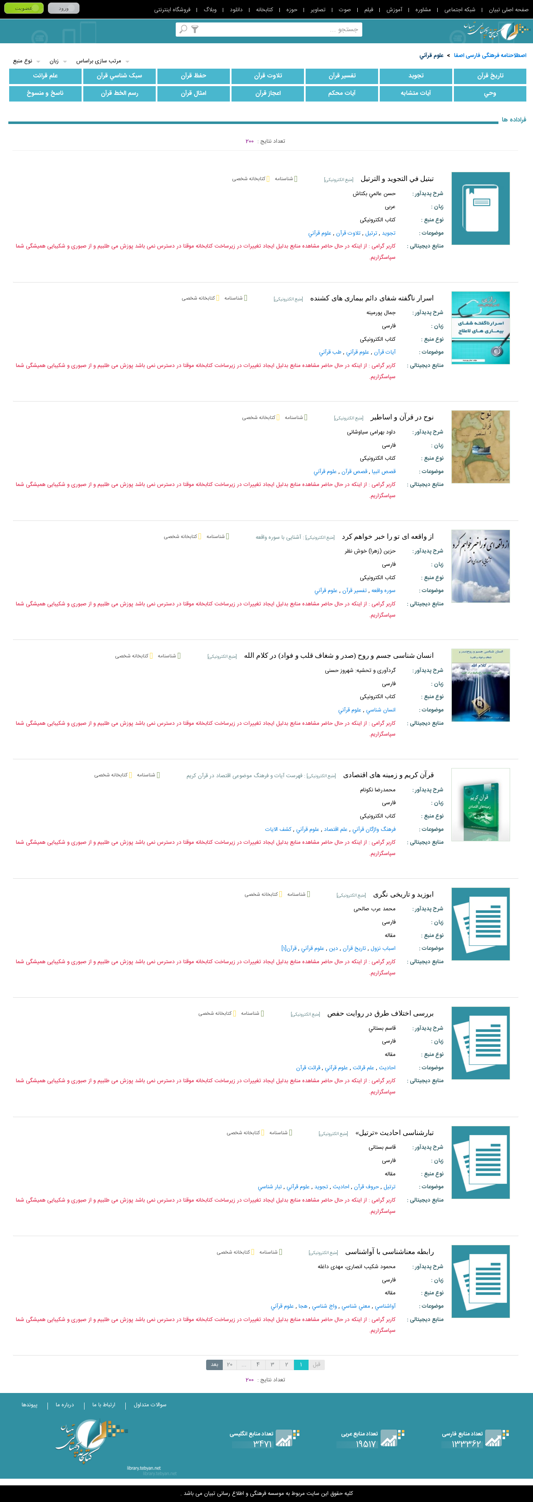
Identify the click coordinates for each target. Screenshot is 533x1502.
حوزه (291, 10)
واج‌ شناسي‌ (324, 1306)
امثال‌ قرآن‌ (193, 94)
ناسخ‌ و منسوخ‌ (45, 94)
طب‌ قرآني (330, 352)
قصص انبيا (384, 471)
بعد (214, 1364)
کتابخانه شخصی (77, 29)
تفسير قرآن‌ (342, 76)
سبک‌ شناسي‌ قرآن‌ (119, 76)
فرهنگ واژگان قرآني (374, 829)
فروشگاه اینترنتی (172, 10)
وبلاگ (210, 10)
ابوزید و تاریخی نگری (403, 894)
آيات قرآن (385, 352)
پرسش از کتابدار (55, 29)
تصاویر (318, 10)
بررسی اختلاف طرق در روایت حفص (380, 1013)
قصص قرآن (354, 471)
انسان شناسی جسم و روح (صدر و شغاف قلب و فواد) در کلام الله (339, 655)
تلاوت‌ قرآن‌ (268, 76)
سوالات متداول (150, 1405)
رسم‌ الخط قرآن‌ (119, 94)
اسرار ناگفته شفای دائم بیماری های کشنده (372, 298)
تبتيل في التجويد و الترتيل (397, 179)
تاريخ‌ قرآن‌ (490, 76)
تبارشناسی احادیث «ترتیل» (394, 1133)
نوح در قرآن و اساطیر (402, 417)
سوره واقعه (383, 590)
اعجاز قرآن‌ (268, 94)
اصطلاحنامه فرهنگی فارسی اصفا (490, 55)
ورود (64, 8)
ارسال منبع (33, 29)
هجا (303, 1306)
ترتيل (390, 1187)
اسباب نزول (383, 948)
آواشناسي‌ (385, 1306)
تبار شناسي (270, 1187)
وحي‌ (490, 94)
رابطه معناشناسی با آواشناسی (389, 1252)
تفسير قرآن (354, 590)
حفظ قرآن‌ (193, 76)
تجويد (415, 76)
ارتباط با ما (103, 1405)
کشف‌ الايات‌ (278, 829)
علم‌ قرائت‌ (45, 76)
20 (229, 1364)
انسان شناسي (381, 710)
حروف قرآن (366, 1187)
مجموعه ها (121, 29)
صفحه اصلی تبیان (509, 10)
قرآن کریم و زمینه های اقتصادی (388, 775)
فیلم (368, 10)
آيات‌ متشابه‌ (416, 94)
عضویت (24, 8)
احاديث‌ (387, 1068)
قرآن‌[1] (288, 948)
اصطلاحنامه (143, 29)
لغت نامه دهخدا (11, 29)
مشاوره (423, 10)
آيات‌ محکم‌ (342, 94)
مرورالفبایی (99, 29)
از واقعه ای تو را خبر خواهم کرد (388, 536)
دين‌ (333, 948)
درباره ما (65, 1405)
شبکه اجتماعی (460, 10)
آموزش (394, 10)
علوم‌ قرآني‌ (431, 55)
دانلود (236, 10)
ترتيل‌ (371, 233)
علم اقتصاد (336, 829)
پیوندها (29, 1405)
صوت (345, 10)
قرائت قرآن (308, 1068)
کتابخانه (264, 10)
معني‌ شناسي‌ (355, 1306)
